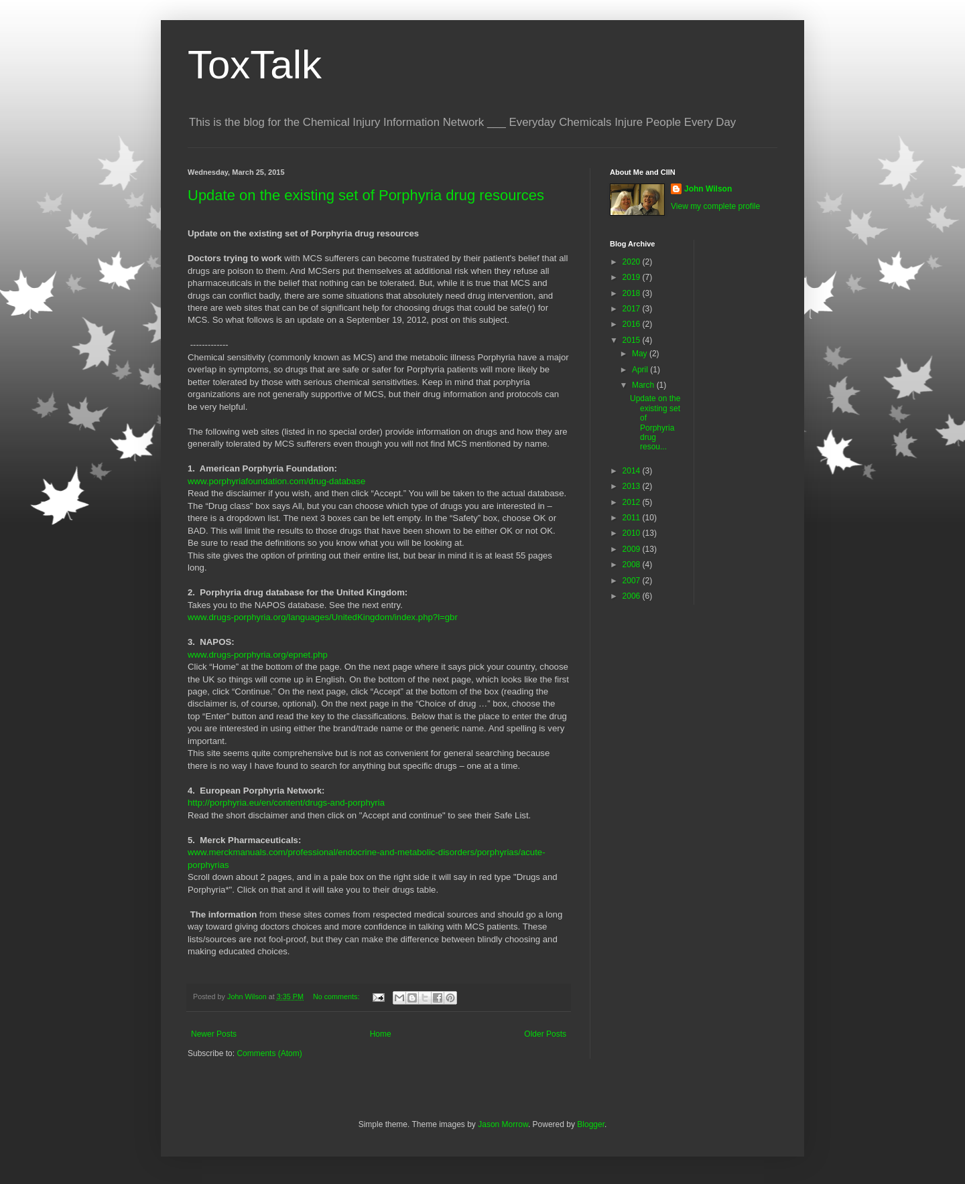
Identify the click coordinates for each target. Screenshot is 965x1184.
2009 (633, 549)
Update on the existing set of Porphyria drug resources (366, 195)
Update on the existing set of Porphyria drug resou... (655, 422)
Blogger (590, 1124)
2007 (633, 580)
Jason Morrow (503, 1124)
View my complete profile (715, 206)
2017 (633, 308)
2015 (633, 340)
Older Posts (545, 1034)
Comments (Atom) (269, 1053)
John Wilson (708, 189)
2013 (633, 486)
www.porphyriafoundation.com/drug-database (276, 481)
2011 (633, 517)
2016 (633, 324)
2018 (633, 293)
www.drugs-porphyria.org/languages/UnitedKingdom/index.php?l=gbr (323, 617)
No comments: (337, 996)
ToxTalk (255, 64)
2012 (633, 502)
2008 (633, 564)
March (644, 385)
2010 (633, 533)
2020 (633, 262)
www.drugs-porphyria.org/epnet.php (258, 655)
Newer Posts (214, 1034)
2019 (633, 277)
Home (380, 1034)
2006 (633, 596)
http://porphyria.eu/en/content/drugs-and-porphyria (286, 803)
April (641, 369)
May (640, 353)
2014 (633, 470)
